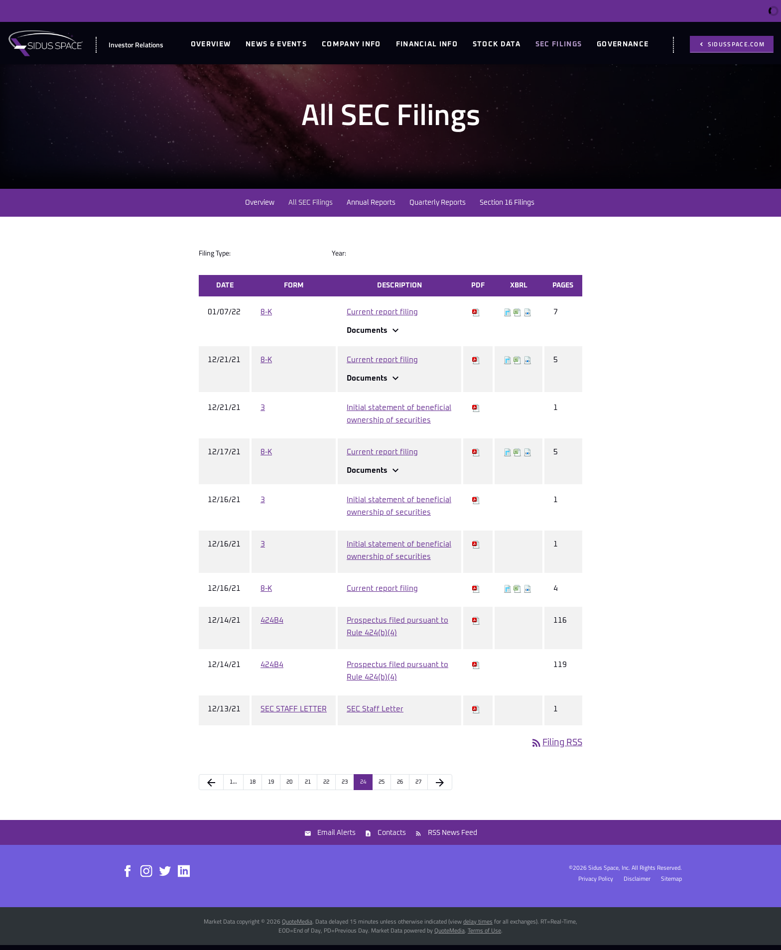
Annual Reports (371, 207)
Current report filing (382, 317)
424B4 (271, 625)
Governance (623, 44)
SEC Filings (558, 44)
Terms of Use (484, 935)
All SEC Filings (310, 207)
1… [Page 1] (233, 787)
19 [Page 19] (271, 787)
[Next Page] (439, 787)
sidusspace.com (735, 44)
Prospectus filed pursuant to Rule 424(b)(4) (397, 632)
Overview (211, 44)
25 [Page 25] (382, 787)
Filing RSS (556, 747)
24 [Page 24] (363, 787)
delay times (478, 926)
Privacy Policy (595, 884)
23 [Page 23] (345, 787)
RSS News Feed (452, 837)
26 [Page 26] (400, 787)
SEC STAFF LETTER (293, 714)
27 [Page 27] (418, 787)
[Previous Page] (211, 787)
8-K (266, 317)
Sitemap (671, 884)
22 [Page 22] (326, 787)
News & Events (276, 44)
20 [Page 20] (289, 787)
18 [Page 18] (253, 787)
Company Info (351, 44)
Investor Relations (136, 44)
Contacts (392, 837)
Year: (339, 258)
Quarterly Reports (437, 207)
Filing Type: (215, 258)
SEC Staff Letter (375, 714)
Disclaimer (637, 884)
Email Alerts (336, 837)
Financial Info (427, 44)
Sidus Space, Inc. (609, 873)
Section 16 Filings (507, 207)
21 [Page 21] (308, 787)
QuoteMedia (297, 926)
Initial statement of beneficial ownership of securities (399, 419)
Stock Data (497, 44)
